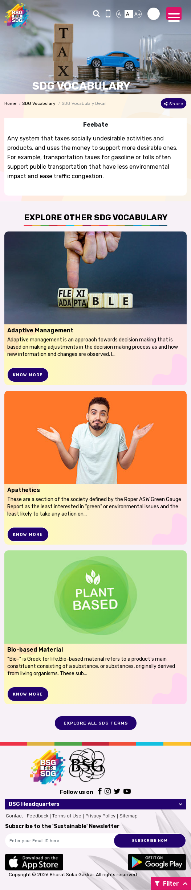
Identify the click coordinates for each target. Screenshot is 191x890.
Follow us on (76, 792)
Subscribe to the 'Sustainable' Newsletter (62, 826)
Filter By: (167, 885)
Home (10, 103)
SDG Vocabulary (39, 103)
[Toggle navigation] (174, 13)
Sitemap (128, 816)
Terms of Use (66, 816)
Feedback (37, 816)
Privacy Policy (100, 816)
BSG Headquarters (34, 804)
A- (120, 14)
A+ (137, 14)
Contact (14, 816)
